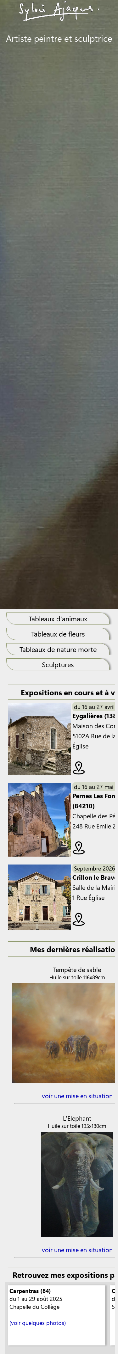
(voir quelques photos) (37, 1322)
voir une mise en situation (77, 1095)
